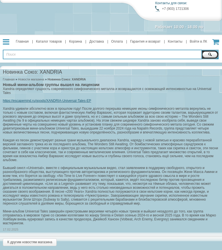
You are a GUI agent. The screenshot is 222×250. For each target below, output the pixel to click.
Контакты (175, 41)
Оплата (117, 41)
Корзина (75, 41)
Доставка (96, 41)
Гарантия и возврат (145, 41)
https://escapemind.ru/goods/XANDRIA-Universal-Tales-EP (47, 101)
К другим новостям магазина (29, 242)
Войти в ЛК (198, 41)
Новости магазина (31, 79)
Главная (22, 41)
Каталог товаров (49, 41)
